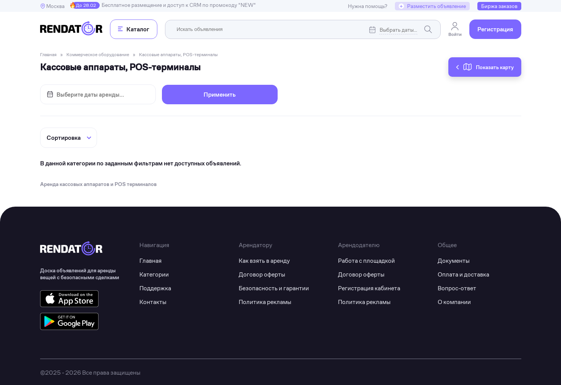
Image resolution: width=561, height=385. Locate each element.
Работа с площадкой (366, 259)
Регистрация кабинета (369, 287)
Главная (150, 259)
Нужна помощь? (367, 6)
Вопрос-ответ (457, 287)
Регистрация (495, 29)
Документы (454, 259)
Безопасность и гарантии (274, 287)
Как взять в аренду (264, 259)
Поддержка (155, 287)
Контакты (153, 300)
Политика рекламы (265, 300)
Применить (220, 95)
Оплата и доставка (463, 273)
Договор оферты (262, 273)
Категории (154, 273)
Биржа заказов (499, 6)
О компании (454, 300)
